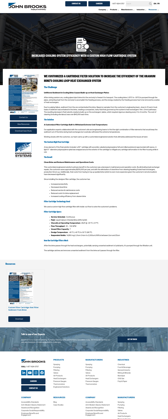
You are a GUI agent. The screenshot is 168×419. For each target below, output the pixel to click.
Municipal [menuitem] (121, 376)
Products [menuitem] (113, 10)
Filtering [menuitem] (56, 370)
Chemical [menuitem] (121, 364)
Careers (99, 4)
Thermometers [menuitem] (59, 384)
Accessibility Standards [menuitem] (30, 402)
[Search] (139, 3)
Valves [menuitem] (55, 373)
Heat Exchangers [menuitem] (59, 379)
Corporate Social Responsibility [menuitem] (32, 411)
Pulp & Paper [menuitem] (122, 381)
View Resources (23, 124)
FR (158, 4)
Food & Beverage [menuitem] (124, 367)
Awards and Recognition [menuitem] (30, 408)
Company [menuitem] (102, 10)
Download (19, 319)
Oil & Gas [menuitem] (121, 379)
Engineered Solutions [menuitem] (61, 387)
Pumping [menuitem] (56, 367)
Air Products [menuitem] (58, 376)
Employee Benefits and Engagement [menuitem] (30, 414)
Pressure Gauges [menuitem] (59, 381)
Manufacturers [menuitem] (127, 10)
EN (155, 4)
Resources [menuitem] (153, 10)
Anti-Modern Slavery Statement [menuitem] (33, 405)
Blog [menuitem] (55, 402)
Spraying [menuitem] (56, 364)
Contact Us (76, 4)
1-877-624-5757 (118, 4)
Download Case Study (23, 131)
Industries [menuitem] (141, 10)
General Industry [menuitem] (124, 370)
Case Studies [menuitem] (58, 405)
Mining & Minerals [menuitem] (124, 373)
